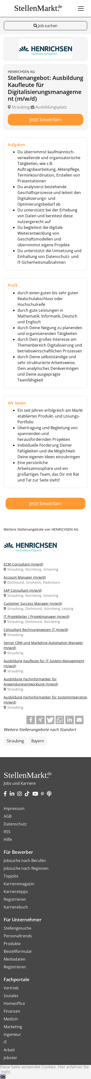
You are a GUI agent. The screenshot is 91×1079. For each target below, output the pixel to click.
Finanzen (12, 1011)
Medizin (11, 1019)
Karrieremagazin (19, 883)
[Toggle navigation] (80, 8)
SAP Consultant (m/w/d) (23, 590)
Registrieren (15, 899)
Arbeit (9, 1050)
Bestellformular (18, 951)
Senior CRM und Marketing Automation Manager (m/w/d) (43, 645)
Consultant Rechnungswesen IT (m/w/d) (36, 629)
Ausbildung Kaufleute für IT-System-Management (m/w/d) (44, 663)
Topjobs (11, 876)
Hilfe (8, 839)
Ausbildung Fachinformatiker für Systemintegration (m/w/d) (45, 700)
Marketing (13, 1026)
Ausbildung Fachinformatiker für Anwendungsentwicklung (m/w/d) (31, 681)
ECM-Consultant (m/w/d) (23, 564)
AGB (7, 816)
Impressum (14, 808)
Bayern (37, 741)
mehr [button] (6, 1071)
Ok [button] (2, 1076)
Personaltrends (18, 936)
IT (5, 1042)
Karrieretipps (16, 891)
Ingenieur (12, 1034)
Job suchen (45, 25)
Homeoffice (14, 1003)
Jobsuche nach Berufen (25, 860)
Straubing (15, 741)
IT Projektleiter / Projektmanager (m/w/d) (36, 616)
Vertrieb (11, 988)
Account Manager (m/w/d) (25, 577)
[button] (30, 720)
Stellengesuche (17, 928)
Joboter (10, 1057)
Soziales (11, 995)
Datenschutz (15, 824)
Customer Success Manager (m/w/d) (33, 603)
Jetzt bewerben (45, 119)
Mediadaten (14, 959)
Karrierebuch (16, 907)
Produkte (12, 943)
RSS (7, 831)
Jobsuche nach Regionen (26, 868)
